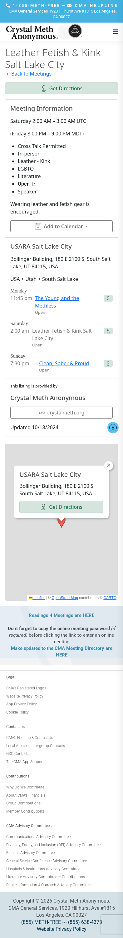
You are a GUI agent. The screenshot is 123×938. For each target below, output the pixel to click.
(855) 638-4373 (85, 922)
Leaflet (37, 598)
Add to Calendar (59, 226)
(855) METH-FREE (41, 922)
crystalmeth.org (62, 412)
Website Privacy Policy (61, 929)
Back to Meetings (31, 73)
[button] (61, 522)
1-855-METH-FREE (34, 5)
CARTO (109, 598)
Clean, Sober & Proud (64, 363)
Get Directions (62, 88)
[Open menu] (114, 32)
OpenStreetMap (65, 598)
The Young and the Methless (57, 302)
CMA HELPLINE (92, 5)
